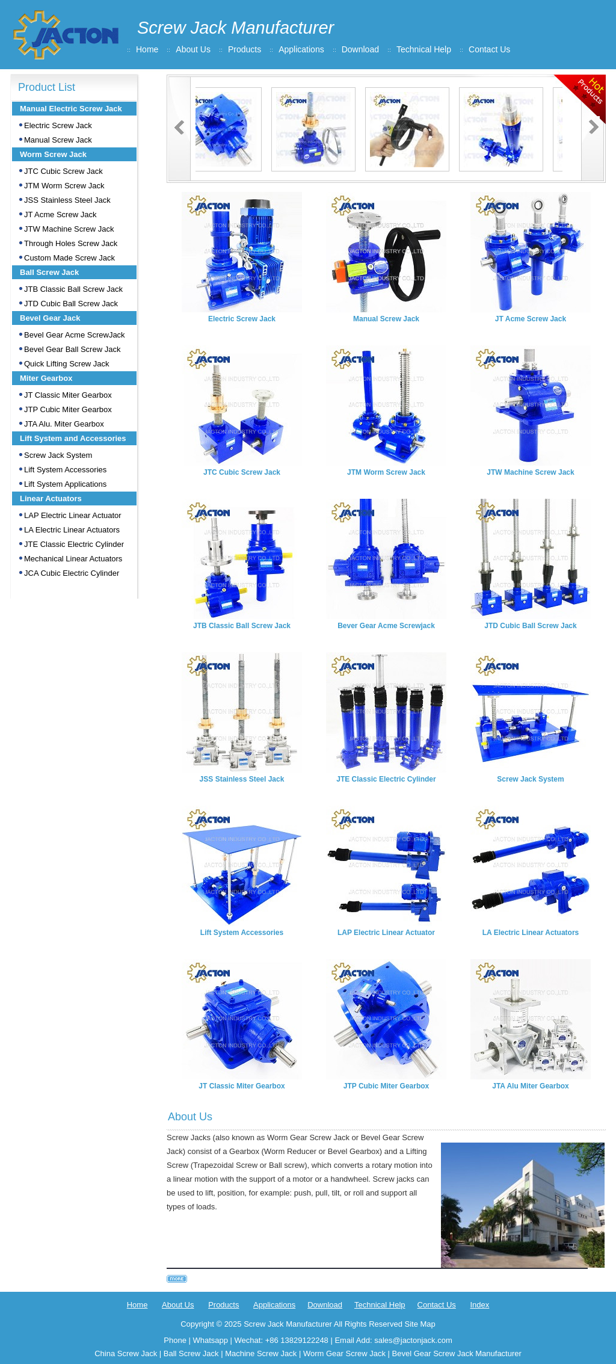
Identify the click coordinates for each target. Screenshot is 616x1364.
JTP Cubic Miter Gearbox (68, 409)
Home (147, 49)
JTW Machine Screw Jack (69, 228)
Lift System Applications (65, 484)
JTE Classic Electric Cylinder (74, 544)
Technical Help (423, 49)
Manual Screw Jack (58, 139)
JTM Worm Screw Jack (64, 185)
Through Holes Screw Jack (70, 243)
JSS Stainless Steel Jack (67, 200)
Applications (301, 49)
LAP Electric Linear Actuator (73, 515)
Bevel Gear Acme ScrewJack (74, 334)
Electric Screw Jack (58, 125)
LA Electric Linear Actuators (72, 529)
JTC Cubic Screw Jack (63, 171)
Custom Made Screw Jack (69, 257)
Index (479, 1304)
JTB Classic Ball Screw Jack (73, 289)
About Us (193, 49)
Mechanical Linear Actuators (73, 558)
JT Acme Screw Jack (60, 214)
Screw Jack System (58, 455)
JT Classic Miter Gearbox (68, 395)
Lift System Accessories (65, 469)
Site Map (419, 1324)
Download (360, 49)
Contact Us (489, 49)
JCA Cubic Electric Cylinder (71, 573)
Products (244, 49)
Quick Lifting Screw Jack (66, 363)
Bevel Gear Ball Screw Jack (72, 349)
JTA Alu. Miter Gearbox (64, 423)
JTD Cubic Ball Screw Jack (71, 303)
